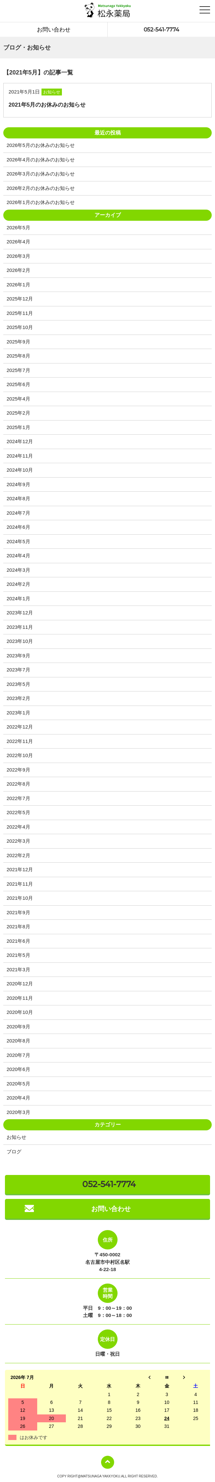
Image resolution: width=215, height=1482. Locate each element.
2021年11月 (20, 884)
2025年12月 (20, 298)
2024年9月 (18, 484)
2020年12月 (20, 983)
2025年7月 (18, 370)
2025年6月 (18, 384)
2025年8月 (18, 356)
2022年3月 (18, 841)
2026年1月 (18, 284)
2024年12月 (20, 441)
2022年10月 (20, 755)
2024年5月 (18, 541)
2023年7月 (18, 669)
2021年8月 (18, 926)
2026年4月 (18, 241)
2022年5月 (18, 812)
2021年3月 (18, 969)
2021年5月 (18, 955)
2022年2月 (18, 855)
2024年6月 (18, 527)
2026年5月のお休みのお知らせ (41, 145)
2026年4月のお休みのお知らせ (41, 159)
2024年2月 (18, 584)
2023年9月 (18, 655)
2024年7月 (18, 513)
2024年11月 (20, 456)
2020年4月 (18, 1098)
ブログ (14, 1151)
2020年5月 (18, 1083)
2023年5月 (18, 684)
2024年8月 (18, 498)
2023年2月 (18, 698)
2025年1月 (18, 427)
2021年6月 (18, 941)
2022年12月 (20, 727)
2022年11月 (20, 741)
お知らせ (16, 1137)
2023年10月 (20, 641)
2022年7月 (18, 798)
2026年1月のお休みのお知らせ (41, 202)
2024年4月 (18, 555)
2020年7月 (18, 1055)
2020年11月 (20, 998)
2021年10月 (20, 898)
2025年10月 (20, 327)
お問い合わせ (53, 29)
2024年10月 (20, 470)
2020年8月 (18, 1040)
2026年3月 (18, 256)
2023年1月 (18, 712)
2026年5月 (18, 227)
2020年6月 (18, 1069)
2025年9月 (18, 341)
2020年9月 (18, 1026)
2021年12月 (20, 869)
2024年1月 (18, 598)
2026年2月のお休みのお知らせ (41, 188)
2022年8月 (18, 784)
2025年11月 (20, 313)
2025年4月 (18, 398)
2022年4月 (18, 827)
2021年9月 (18, 912)
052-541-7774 (161, 29)
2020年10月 (20, 1012)
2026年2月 (18, 270)
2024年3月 (18, 570)
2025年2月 (18, 413)
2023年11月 (20, 627)
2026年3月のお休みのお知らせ (41, 173)
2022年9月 (18, 769)
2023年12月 (20, 612)
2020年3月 (18, 1112)
